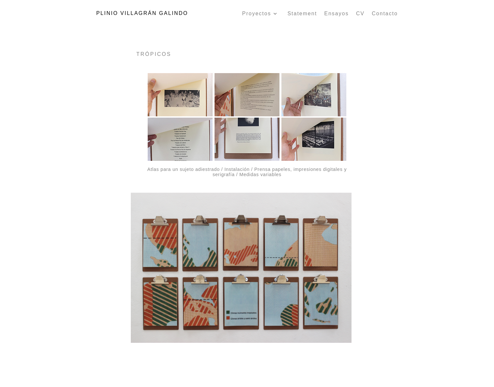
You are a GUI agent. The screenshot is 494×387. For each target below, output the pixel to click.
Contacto (385, 13)
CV (360, 13)
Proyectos (260, 13)
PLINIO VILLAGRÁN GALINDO (142, 13)
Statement (302, 13)
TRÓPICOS (153, 54)
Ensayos (336, 13)
